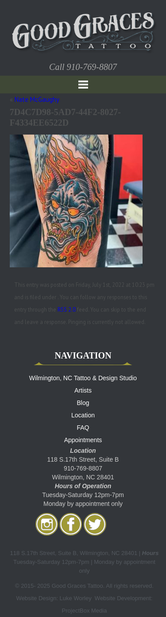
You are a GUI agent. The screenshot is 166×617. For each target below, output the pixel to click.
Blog (83, 402)
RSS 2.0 (67, 309)
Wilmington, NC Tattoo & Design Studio (83, 378)
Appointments (83, 439)
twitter (94, 524)
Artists (83, 390)
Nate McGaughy (37, 99)
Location (83, 415)
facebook (70, 524)
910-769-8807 (92, 67)
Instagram (46, 524)
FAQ (83, 427)
